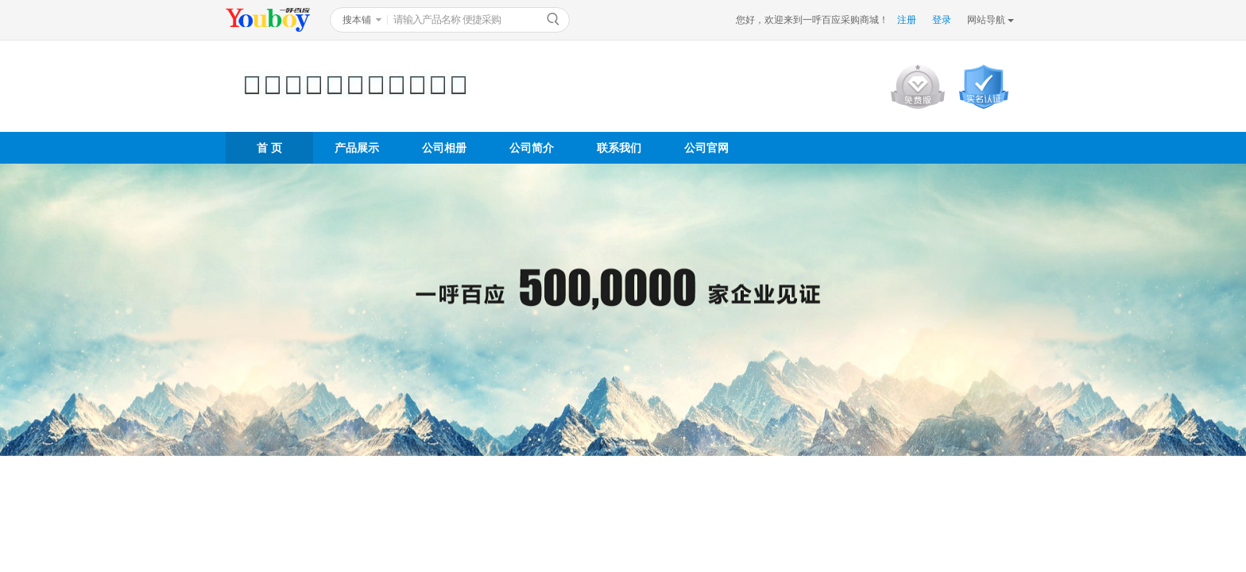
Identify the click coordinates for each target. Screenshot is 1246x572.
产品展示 (357, 147)
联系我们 (619, 147)
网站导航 (986, 19)
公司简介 (531, 147)
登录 (941, 19)
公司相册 (444, 147)
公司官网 (706, 147)
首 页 (269, 147)
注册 (906, 19)
